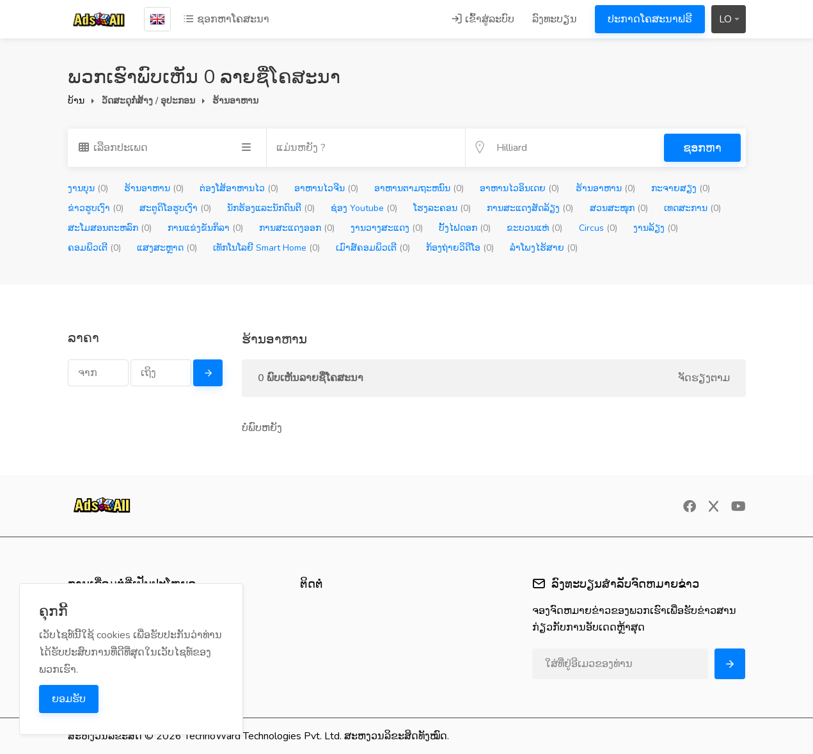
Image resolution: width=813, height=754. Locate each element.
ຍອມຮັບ (69, 699)
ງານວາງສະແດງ (387, 228)
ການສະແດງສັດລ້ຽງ (530, 208)
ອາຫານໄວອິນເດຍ (519, 188)
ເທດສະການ (692, 208)
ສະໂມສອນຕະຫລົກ (110, 228)
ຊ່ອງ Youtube (364, 208)
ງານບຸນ (88, 188)
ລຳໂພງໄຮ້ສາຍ (544, 248)
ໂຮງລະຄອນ (442, 208)
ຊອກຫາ (702, 147)
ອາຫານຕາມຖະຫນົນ (419, 188)
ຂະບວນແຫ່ (534, 228)
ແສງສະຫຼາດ (167, 248)
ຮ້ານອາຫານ (154, 188)
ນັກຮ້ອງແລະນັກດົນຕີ (271, 208)
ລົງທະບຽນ (554, 19)
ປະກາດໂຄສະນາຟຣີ (650, 19)
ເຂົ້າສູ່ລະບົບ (482, 19)
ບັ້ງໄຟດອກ (465, 228)
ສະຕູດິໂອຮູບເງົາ (175, 208)
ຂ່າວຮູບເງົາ (95, 208)
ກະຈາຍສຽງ (680, 188)
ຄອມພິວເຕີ (94, 248)
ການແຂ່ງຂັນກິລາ (205, 228)
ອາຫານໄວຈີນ (326, 188)
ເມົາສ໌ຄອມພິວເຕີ (373, 248)
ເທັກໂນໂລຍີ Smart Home (266, 248)
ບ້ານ (76, 101)
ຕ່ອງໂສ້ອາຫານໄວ (239, 188)
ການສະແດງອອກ (297, 228)
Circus (598, 228)
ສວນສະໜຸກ (619, 208)
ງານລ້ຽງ (655, 228)
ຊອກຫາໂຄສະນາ (226, 19)
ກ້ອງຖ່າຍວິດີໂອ (460, 248)
